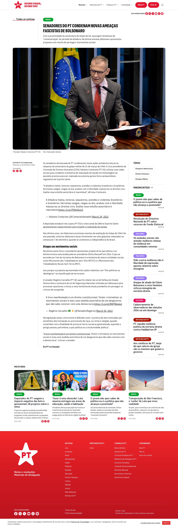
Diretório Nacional (121, 470)
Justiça (67, 488)
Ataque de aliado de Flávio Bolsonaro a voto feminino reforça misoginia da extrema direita (147, 286)
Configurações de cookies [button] (150, 523)
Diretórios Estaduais (121, 477)
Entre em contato (145, 455)
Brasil (138, 195)
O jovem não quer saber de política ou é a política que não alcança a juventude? (147, 202)
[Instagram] (149, 13)
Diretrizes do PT (97, 443)
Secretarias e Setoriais (122, 474)
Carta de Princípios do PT (123, 455)
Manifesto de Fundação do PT (125, 459)
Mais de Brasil (19, 366)
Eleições (139, 300)
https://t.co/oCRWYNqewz (108, 304)
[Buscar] (162, 5)
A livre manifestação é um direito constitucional (67, 334)
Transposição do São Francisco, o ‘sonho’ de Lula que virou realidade (145, 401)
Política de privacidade (73, 513)
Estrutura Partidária (121, 463)
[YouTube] (156, 13)
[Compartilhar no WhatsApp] (20, 171)
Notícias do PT (142, 214)
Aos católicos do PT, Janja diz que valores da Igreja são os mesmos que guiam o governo (148, 347)
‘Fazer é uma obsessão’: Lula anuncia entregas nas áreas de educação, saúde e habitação (68, 401)
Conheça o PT (120, 443)
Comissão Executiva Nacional (125, 466)
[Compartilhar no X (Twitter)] (17, 171)
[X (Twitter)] (153, 13)
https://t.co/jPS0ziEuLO (70, 209)
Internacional (70, 459)
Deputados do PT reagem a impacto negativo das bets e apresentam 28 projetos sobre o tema (31, 402)
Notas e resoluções (24, 472)
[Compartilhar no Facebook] (14, 171)
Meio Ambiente (70, 492)
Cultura (67, 481)
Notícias (69, 443)
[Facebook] (146, 13)
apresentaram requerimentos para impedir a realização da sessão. (75, 227)
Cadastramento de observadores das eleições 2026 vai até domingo (147, 307)
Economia (68, 452)
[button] (83, 5)
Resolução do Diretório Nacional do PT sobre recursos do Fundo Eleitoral (148, 221)
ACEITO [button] (166, 523)
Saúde (67, 463)
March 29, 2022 (100, 216)
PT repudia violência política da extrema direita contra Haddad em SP (147, 326)
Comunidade (144, 443)
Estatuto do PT (120, 452)
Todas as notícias (24, 19)
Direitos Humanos (142, 174)
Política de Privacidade (80, 522)
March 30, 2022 (104, 311)
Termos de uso (70, 510)
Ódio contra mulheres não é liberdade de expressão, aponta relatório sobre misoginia (148, 264)
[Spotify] (162, 13)
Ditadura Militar (141, 179)
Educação (68, 474)
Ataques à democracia (144, 169)
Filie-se (153, 5)
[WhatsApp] (159, 13)
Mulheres (140, 234)
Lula (66, 448)
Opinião (68, 485)
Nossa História (119, 448)
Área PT (141, 5)
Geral (92, 448)
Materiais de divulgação (27, 475)
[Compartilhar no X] (45, 421)
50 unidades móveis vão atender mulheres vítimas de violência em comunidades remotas (147, 242)
